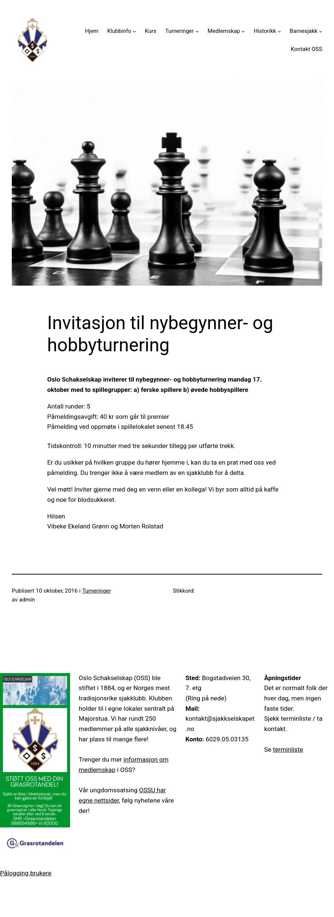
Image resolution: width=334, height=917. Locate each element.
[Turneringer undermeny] (197, 31)
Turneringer (96, 590)
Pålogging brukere (26, 873)
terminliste (288, 749)
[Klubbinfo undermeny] (134, 31)
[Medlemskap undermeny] (243, 31)
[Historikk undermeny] (279, 31)
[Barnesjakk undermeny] (320, 31)
